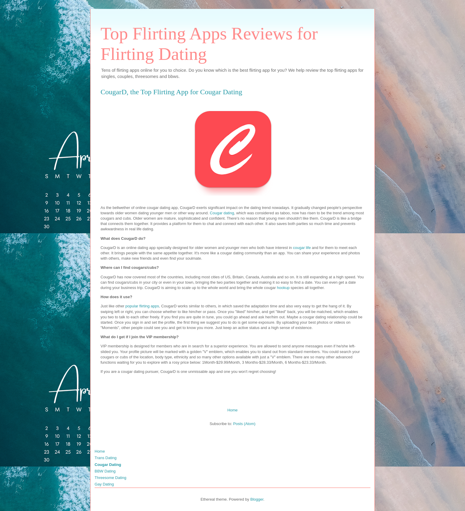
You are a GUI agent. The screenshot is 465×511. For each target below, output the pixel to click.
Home (232, 410)
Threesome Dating (110, 477)
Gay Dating (104, 484)
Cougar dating (222, 213)
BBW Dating (105, 471)
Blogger (256, 499)
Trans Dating (106, 458)
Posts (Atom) (244, 423)
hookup (283, 287)
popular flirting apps (142, 306)
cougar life (302, 247)
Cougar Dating (108, 464)
